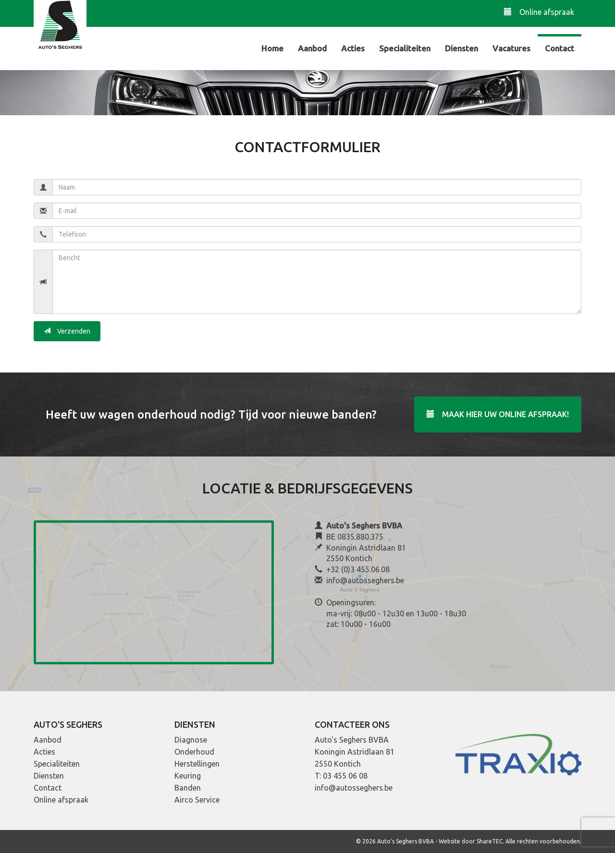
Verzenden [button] (67, 331)
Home (272, 48)
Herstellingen (197, 763)
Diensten (461, 48)
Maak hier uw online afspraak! (498, 414)
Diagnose (190, 739)
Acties (353, 48)
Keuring (187, 775)
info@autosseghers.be (365, 580)
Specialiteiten (404, 48)
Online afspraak (539, 11)
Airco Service (197, 799)
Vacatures (511, 48)
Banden (187, 787)
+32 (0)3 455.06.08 (358, 569)
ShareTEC (490, 841)
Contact (559, 48)
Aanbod (312, 48)
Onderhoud (194, 751)
